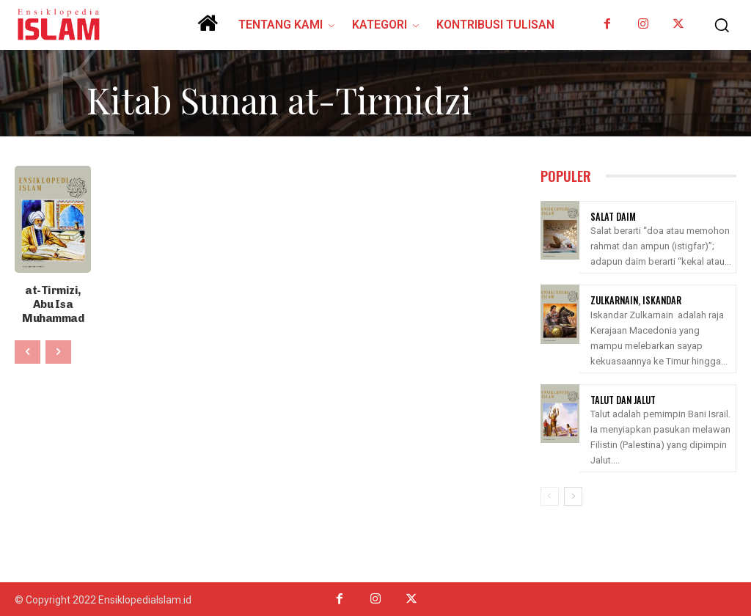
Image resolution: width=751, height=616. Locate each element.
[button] (718, 25)
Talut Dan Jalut (621, 398)
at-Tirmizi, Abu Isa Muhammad (53, 295)
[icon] (207, 28)
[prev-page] (27, 335)
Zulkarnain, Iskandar (633, 300)
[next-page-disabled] (58, 335)
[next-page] (573, 495)
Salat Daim (611, 216)
